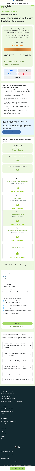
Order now (17, 323)
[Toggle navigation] (32, 6)
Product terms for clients (7, 408)
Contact (3, 431)
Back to (9, 11)
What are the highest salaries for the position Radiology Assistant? (15, 354)
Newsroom (4, 439)
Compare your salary (17, 468)
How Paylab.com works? (7, 411)
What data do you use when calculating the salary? (16, 379)
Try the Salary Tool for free (11, 132)
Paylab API (3, 424)
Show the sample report (16, 326)
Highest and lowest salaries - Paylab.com (11, 401)
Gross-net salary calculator (8, 398)
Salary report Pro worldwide (8, 421)
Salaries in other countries (8, 393)
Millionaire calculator (6, 396)
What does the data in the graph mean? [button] (14, 61)
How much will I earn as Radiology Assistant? (15, 361)
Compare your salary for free (11, 64)
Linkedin (3, 436)
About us (3, 413)
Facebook (3, 434)
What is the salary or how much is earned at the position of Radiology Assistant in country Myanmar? (15, 345)
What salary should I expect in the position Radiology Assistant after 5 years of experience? (16, 367)
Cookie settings (5, 458)
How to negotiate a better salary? (12, 374)
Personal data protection (7, 455)
